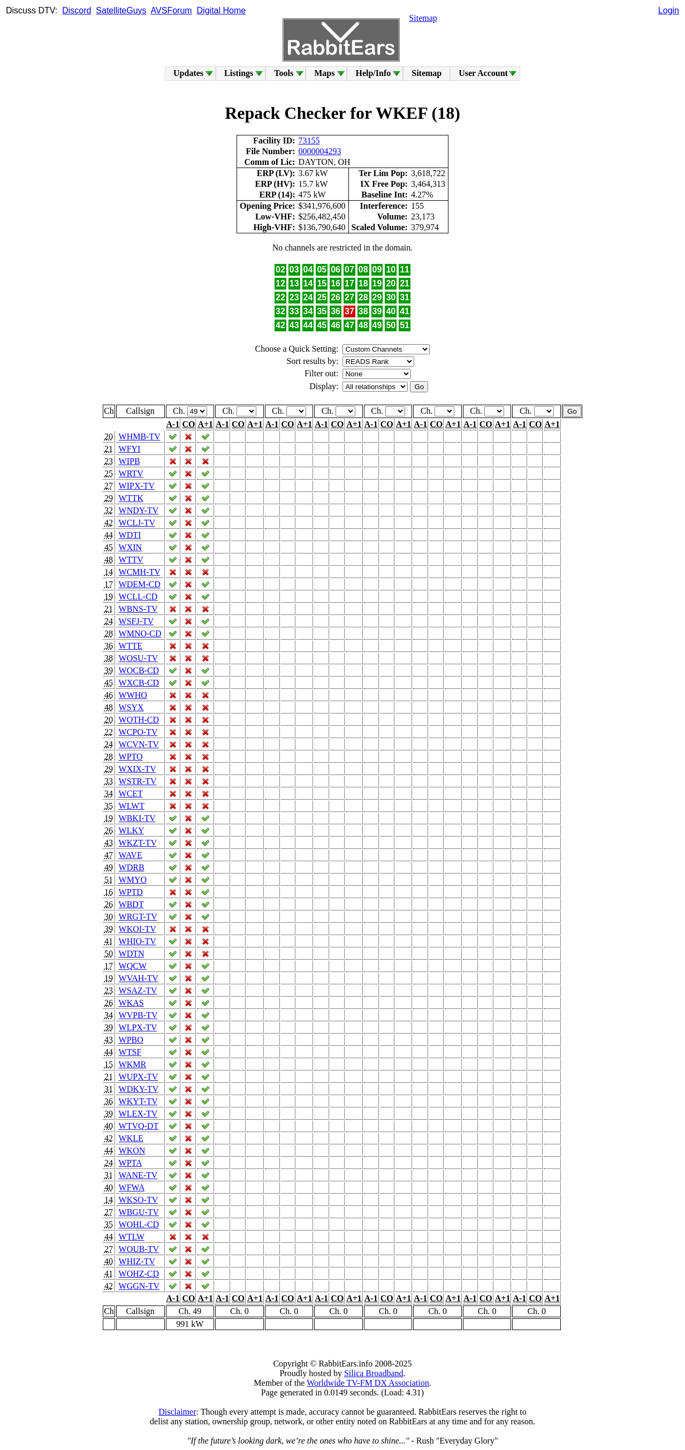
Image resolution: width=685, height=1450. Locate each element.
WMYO (133, 879)
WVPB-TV (138, 1015)
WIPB (129, 461)
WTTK (131, 498)
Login (668, 10)
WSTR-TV (138, 781)
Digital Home (221, 10)
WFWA (131, 1187)
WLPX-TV (138, 1027)
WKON (132, 1150)
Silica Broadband (374, 1373)
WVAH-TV (138, 978)
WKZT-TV (138, 842)
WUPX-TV (138, 1076)
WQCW (133, 965)
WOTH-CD (139, 719)
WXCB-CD (139, 682)
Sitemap (423, 17)
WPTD (131, 892)
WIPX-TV (137, 485)
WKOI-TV (137, 928)
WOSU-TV (138, 658)
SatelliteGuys (121, 10)
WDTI (130, 535)
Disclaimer (177, 1411)
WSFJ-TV (136, 621)
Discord (76, 10)
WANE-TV (138, 1175)
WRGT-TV (138, 916)
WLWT (131, 805)
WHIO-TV (137, 941)
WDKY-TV (138, 1089)
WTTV (131, 559)
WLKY (131, 830)
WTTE (130, 645)
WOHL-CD (139, 1224)
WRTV (131, 473)
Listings (238, 73)
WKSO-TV (138, 1199)
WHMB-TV (140, 436)
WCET (131, 793)
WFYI (130, 448)
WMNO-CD (140, 633)
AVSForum (171, 10)
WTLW (131, 1236)
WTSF (130, 1052)
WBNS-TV (138, 608)
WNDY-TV (138, 510)
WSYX (131, 707)
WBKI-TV (137, 818)
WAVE (130, 855)
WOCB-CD (139, 670)
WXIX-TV (137, 768)
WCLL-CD (138, 596)
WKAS (131, 1002)
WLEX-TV (138, 1113)
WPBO (131, 1039)
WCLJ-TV (137, 522)
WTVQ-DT (138, 1125)
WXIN (130, 547)
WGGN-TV (139, 1285)
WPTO (131, 756)
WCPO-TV (138, 732)
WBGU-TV (139, 1212)
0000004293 (320, 151)
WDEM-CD (140, 584)
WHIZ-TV (137, 1261)
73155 (309, 140)
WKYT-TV (138, 1101)
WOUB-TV (139, 1249)
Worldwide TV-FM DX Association (368, 1382)
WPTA (130, 1162)
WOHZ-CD (139, 1273)
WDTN (131, 953)
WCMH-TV (140, 571)
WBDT (131, 904)
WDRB (131, 867)
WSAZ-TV (138, 990)
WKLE (131, 1138)
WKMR (133, 1064)
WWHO (133, 695)
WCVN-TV (139, 744)
